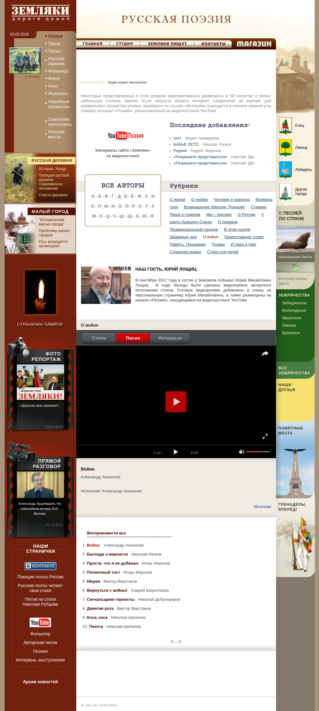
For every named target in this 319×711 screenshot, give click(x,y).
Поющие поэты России (40, 576)
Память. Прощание (188, 244)
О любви (199, 199)
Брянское (291, 332)
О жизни (177, 199)
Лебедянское (294, 303)
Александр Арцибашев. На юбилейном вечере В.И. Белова (39, 508)
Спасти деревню (53, 195)
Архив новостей (40, 681)
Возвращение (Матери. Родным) (214, 207)
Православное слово (244, 237)
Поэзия (40, 651)
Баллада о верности (108, 554)
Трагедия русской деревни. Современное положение (54, 182)
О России (246, 214)
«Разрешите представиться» (201, 156)
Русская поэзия (91, 82)
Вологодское (294, 310)
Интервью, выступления (40, 659)
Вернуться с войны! (108, 590)
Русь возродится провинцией (53, 243)
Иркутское (292, 317)
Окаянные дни (183, 237)
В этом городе (237, 229)
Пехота (96, 626)
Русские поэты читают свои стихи (40, 588)
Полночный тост (104, 572)
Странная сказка (185, 251)
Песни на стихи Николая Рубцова (40, 602)
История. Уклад (52, 169)
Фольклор (40, 633)
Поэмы (218, 244)
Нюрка (94, 581)
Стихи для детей (222, 251)
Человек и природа (232, 199)
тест (178, 138)
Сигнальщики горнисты (111, 599)
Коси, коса (98, 617)
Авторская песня (40, 642)
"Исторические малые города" (51, 222)
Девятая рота (101, 608)
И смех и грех (243, 244)
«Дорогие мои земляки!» (39, 405)
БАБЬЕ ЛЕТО (187, 144)
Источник (262, 506)
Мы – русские (218, 214)
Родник (181, 150)
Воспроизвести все (106, 533)
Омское (289, 325)
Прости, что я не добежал (113, 563)
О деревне (228, 222)
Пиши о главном (185, 214)
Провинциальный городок (194, 229)
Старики (258, 207)
